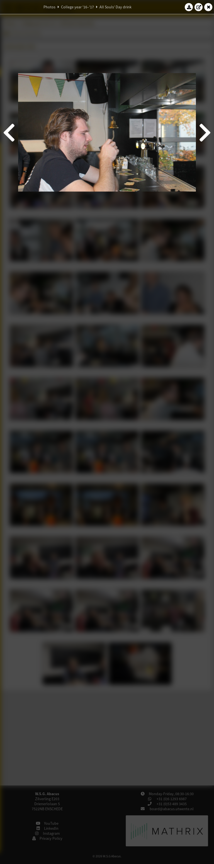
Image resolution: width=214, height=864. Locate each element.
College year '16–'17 (77, 6)
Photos (49, 6)
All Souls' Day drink (115, 6)
